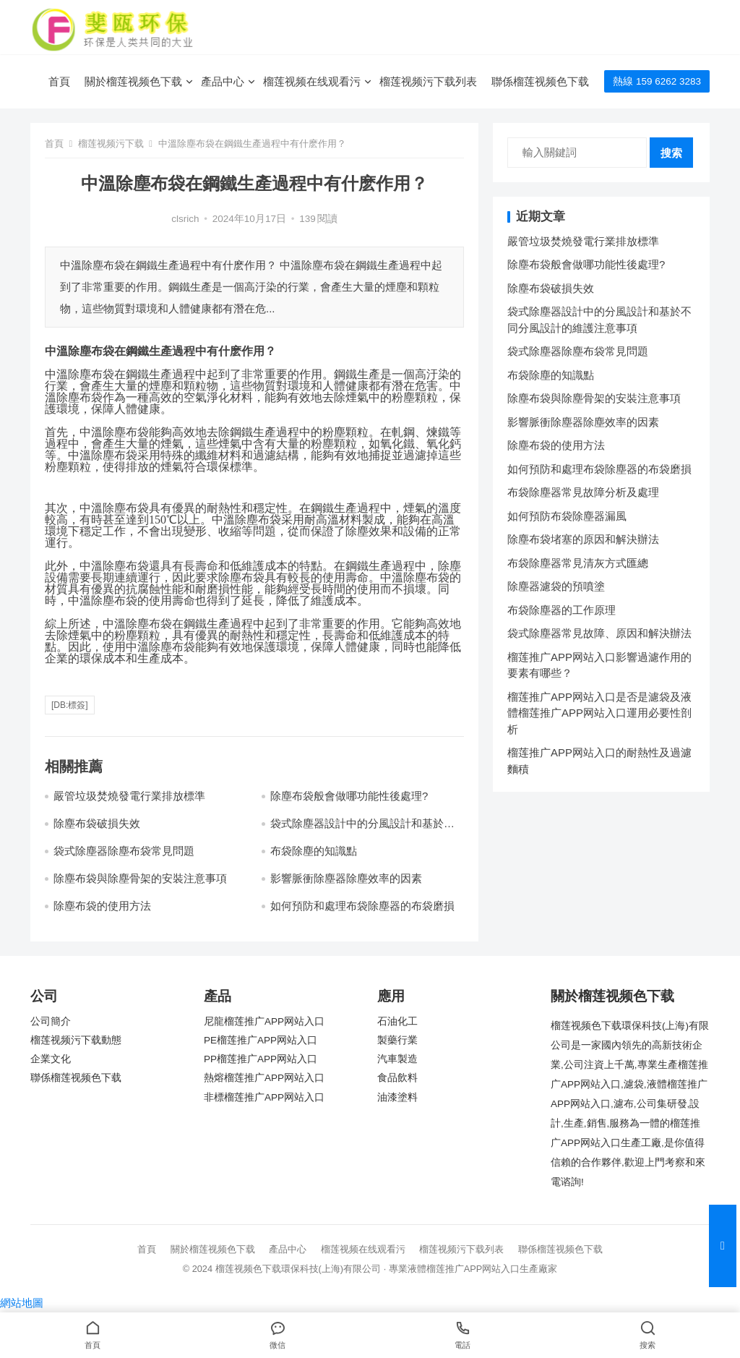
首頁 (59, 81)
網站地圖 (21, 1303)
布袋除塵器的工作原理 (561, 610)
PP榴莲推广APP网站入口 (260, 1059)
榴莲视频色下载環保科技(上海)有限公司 (298, 1268)
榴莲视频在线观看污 (312, 81)
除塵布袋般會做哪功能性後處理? (349, 796)
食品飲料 (397, 1077)
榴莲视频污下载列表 (428, 81)
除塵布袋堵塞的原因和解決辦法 (583, 539)
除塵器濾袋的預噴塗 (556, 586)
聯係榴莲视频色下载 (540, 81)
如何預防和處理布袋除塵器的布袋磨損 (362, 906)
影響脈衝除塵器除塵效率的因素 (346, 878)
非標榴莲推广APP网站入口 (264, 1097)
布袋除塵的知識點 (313, 851)
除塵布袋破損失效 (96, 823)
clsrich (185, 218)
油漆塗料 (397, 1097)
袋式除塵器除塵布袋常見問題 (123, 851)
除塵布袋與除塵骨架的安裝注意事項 (140, 878)
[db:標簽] (69, 705)
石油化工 (397, 1021)
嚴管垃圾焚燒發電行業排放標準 (129, 796)
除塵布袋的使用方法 (102, 906)
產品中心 (222, 81)
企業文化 (50, 1059)
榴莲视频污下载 (111, 143)
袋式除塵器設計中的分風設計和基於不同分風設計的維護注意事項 (362, 829)
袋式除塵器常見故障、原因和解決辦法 (599, 633)
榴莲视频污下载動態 (75, 1040)
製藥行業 (397, 1040)
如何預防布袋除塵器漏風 (567, 516)
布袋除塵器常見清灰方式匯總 (577, 563)
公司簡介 (50, 1021)
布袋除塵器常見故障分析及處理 (583, 492)
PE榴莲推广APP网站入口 (260, 1040)
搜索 (671, 153)
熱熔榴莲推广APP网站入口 (264, 1077)
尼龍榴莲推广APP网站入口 (264, 1021)
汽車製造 (397, 1059)
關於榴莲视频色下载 (133, 81)
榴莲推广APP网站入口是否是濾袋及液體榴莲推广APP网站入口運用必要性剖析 (599, 713)
